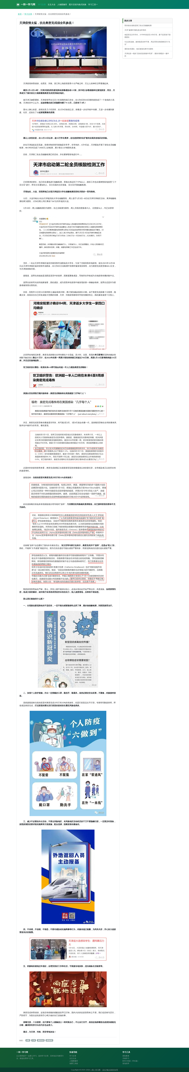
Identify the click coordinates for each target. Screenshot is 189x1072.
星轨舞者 (125, 1056)
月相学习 (125, 1058)
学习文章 (42, 4)
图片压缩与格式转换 (77, 4)
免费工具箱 (73, 1063)
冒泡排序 (125, 1063)
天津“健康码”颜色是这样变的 (135, 30)
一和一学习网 (25, 4)
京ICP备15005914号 (110, 1070)
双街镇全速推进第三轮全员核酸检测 (138, 25)
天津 (33, 1040)
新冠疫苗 (49, 1040)
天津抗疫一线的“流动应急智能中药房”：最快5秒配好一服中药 (147, 54)
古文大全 (51, 4)
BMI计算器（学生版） (130, 1061)
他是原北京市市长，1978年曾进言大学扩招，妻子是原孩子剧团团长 (148, 36)
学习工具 (92, 4)
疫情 (27, 1040)
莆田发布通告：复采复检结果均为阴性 (139, 49)
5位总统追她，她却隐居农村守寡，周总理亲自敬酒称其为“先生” (147, 43)
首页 (20, 14)
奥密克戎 (41, 1040)
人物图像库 (62, 4)
